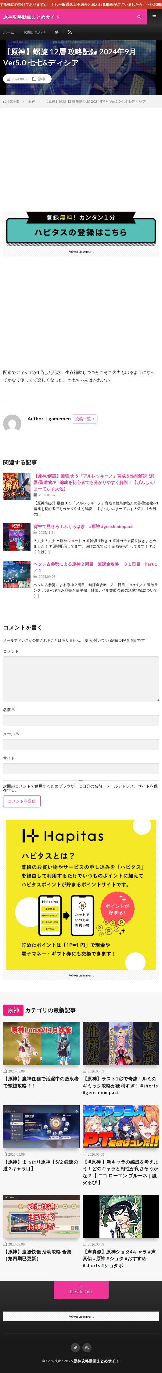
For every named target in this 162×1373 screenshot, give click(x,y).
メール (11, 734)
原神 (41, 79)
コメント (11, 651)
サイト (9, 758)
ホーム (8, 32)
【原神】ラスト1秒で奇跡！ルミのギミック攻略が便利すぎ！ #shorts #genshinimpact (120, 1085)
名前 (9, 710)
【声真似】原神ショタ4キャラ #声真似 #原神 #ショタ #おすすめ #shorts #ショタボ (119, 1258)
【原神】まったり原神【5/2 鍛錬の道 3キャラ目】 (40, 1165)
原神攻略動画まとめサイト (96, 1361)
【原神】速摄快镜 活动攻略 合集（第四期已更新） (37, 1255)
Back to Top (81, 1291)
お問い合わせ (34, 32)
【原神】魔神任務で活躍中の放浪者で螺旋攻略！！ (41, 1082)
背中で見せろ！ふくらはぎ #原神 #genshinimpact (83, 526)
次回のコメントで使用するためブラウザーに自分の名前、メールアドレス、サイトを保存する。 (80, 788)
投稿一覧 (83, 418)
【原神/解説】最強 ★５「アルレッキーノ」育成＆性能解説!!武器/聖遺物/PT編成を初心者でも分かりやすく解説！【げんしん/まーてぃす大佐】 (94, 482)
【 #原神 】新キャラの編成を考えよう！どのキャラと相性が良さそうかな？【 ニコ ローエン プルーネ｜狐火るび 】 (121, 1172)
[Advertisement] (81, 153)
